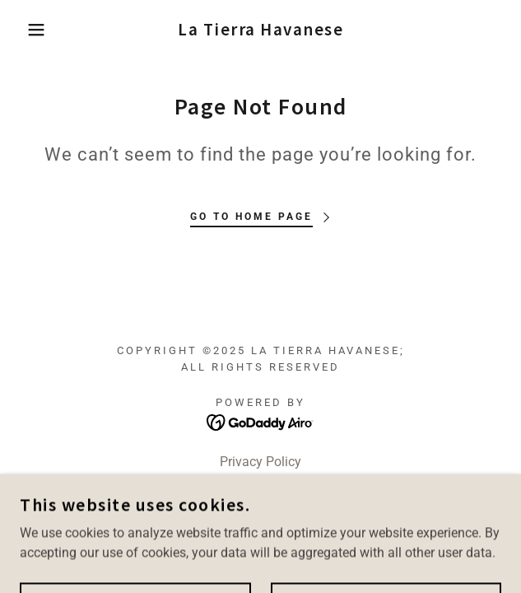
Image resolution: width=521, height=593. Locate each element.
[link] (260, 29)
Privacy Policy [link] (260, 461)
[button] (35, 29)
